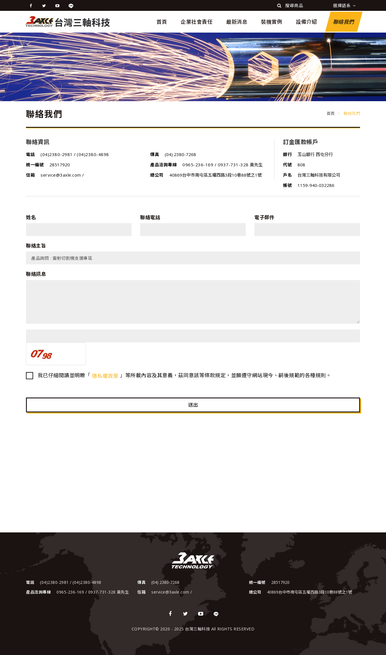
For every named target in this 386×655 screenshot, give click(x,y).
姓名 (31, 217)
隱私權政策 (105, 375)
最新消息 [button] (236, 21)
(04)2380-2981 (57, 154)
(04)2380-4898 (93, 154)
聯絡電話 (150, 217)
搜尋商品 (290, 5)
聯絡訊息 (36, 274)
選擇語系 (344, 5)
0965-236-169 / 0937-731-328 (215, 164)
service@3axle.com (61, 175)
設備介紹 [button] (306, 21)
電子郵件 (264, 217)
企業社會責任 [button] (196, 21)
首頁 (161, 21)
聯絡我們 (343, 21)
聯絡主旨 (36, 245)
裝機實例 (271, 21)
